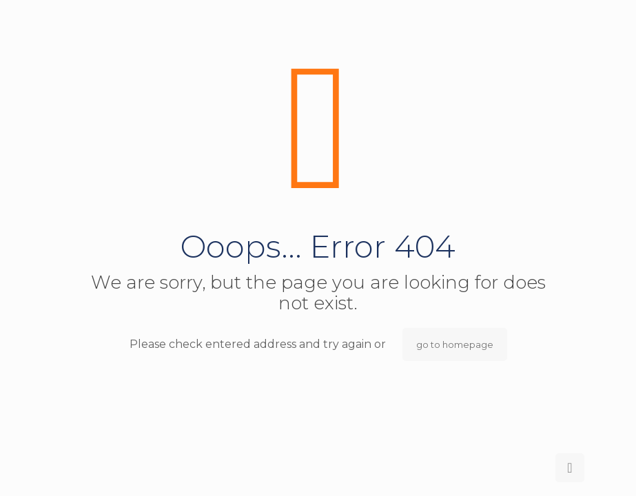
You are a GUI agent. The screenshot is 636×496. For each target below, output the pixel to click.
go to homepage (454, 344)
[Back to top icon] (569, 467)
